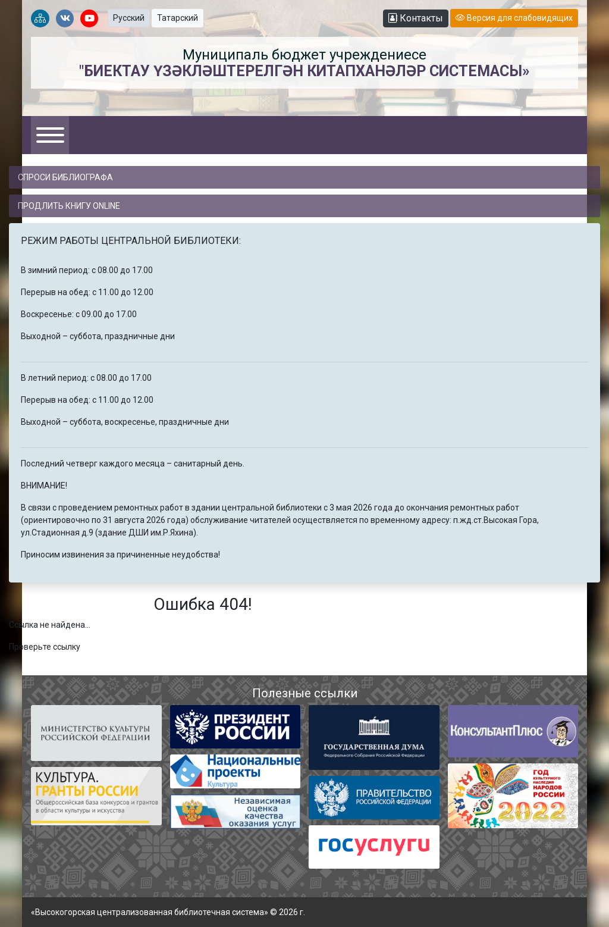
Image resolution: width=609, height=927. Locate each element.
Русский (129, 18)
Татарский (177, 18)
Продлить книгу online (69, 206)
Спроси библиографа (65, 177)
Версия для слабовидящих (514, 18)
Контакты (415, 18)
